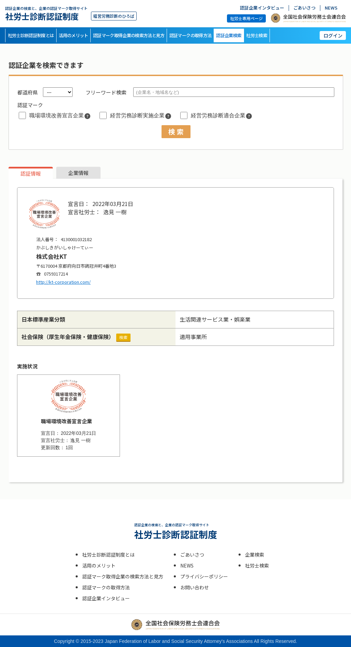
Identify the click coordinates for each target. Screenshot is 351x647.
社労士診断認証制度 (46, 13)
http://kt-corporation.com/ (63, 282)
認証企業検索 (228, 35)
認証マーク (30, 104)
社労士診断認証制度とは (31, 35)
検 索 (176, 131)
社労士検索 (256, 35)
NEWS (331, 8)
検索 (123, 337)
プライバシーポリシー (204, 576)
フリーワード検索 (106, 92)
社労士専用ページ (246, 18)
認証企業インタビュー (262, 8)
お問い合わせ (194, 587)
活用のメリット (73, 35)
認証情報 (30, 173)
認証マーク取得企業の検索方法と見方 (129, 35)
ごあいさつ (304, 8)
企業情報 (78, 172)
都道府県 (27, 92)
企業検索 (254, 554)
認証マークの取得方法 (190, 35)
